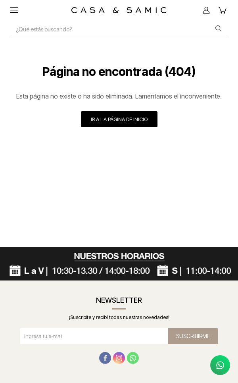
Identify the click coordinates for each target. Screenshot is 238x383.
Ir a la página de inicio (119, 119)
